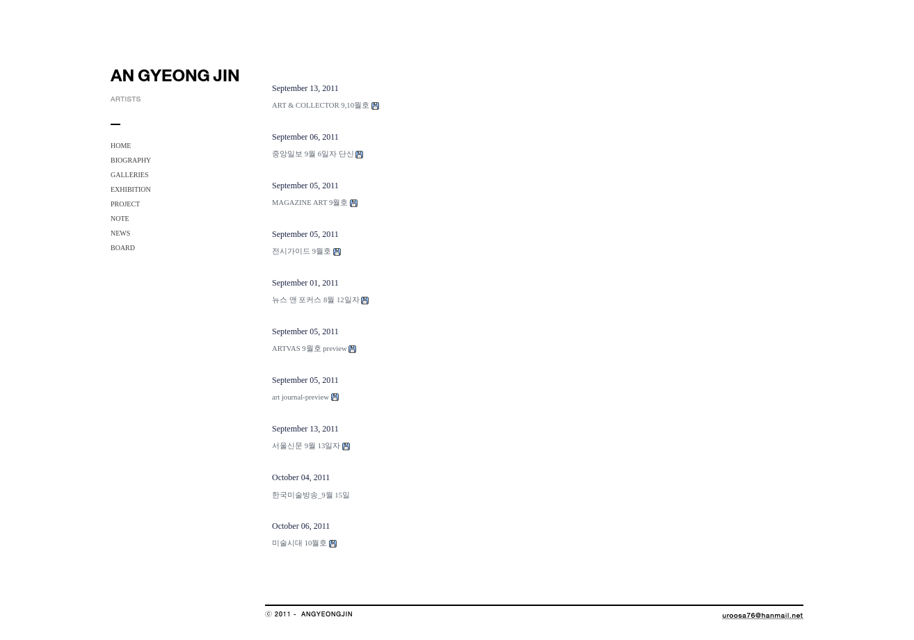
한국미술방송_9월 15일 (311, 495)
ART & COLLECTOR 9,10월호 (320, 105)
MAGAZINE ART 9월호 (310, 202)
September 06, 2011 (305, 137)
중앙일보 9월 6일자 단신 (313, 154)
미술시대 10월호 (299, 543)
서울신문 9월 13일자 (306, 446)
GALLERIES (129, 175)
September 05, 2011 (305, 185)
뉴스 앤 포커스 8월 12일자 (316, 300)
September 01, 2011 (305, 283)
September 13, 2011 (305, 88)
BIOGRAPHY (131, 160)
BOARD (123, 248)
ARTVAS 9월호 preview (309, 348)
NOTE (120, 218)
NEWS (120, 233)
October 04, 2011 (301, 477)
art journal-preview (300, 397)
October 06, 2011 (301, 526)
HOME (121, 145)
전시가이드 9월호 (301, 251)
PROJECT (125, 204)
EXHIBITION (131, 189)
